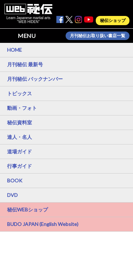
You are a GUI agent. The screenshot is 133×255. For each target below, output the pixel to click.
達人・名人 (19, 137)
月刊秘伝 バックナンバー (35, 79)
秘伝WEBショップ (27, 209)
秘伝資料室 (19, 122)
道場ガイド (19, 151)
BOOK (14, 180)
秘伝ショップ (113, 20)
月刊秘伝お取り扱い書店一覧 (97, 35)
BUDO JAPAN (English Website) (42, 224)
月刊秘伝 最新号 (25, 64)
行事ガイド (19, 166)
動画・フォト (22, 108)
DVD (12, 195)
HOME (14, 50)
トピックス (19, 93)
